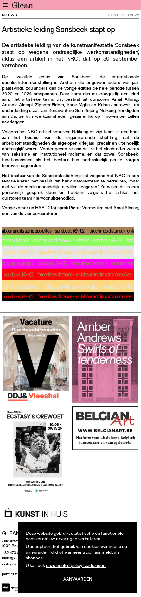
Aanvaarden (77, 579)
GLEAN (22, 6)
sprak (62, 208)
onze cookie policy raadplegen (76, 566)
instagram (10, 565)
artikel (37, 59)
